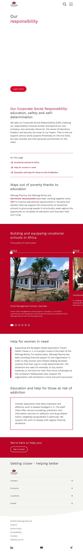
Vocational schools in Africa (26, 162)
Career (41, 503)
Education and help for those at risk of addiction (36, 172)
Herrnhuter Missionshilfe (23, 198)
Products (41, 488)
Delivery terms (16, 540)
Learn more (18, 89)
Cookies (13, 536)
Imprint (13, 525)
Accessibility (15, 532)
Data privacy (16, 528)
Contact (41, 481)
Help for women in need (25, 167)
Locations (41, 496)
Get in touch (19, 449)
